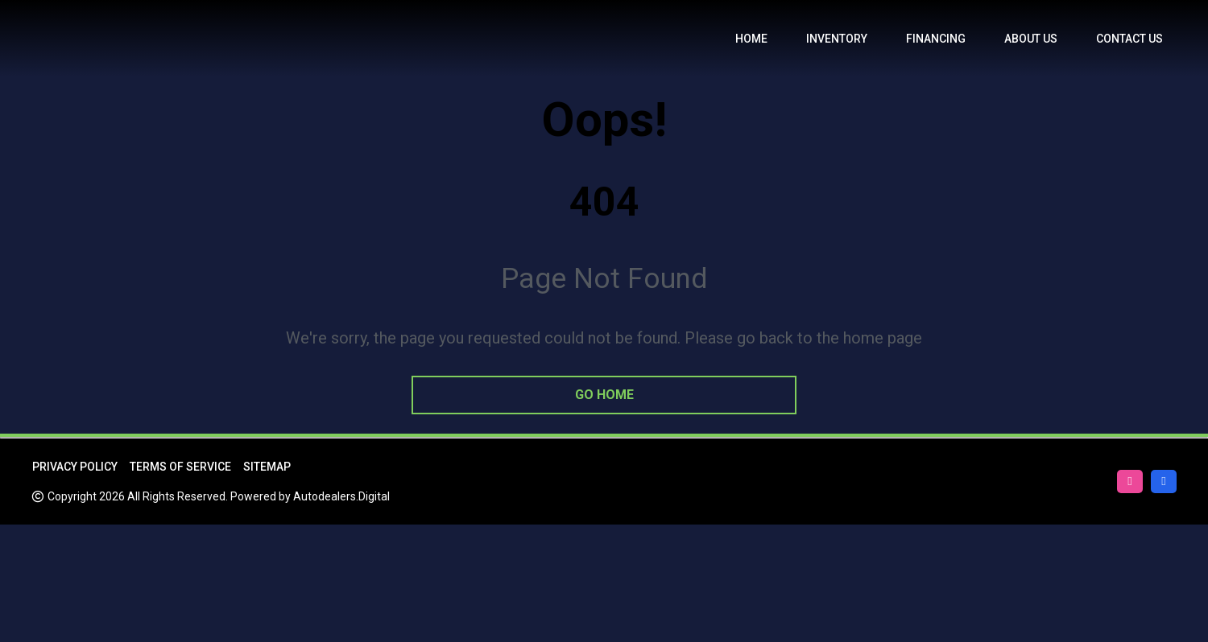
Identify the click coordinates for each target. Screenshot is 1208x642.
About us (1030, 38)
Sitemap (267, 466)
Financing (936, 38)
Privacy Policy (75, 466)
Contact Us (1129, 38)
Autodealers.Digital (341, 496)
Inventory (836, 38)
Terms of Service (180, 466)
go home (604, 394)
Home (751, 38)
